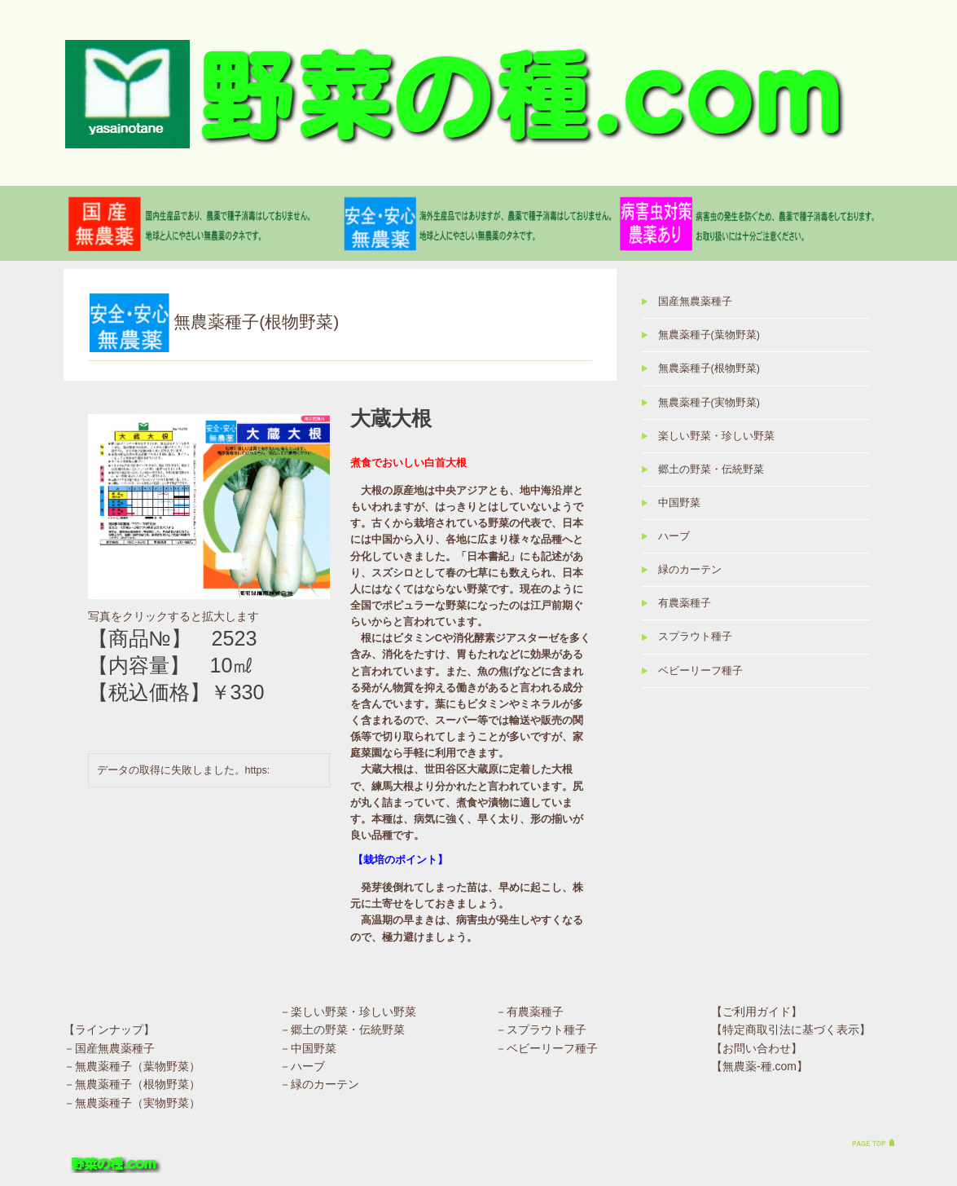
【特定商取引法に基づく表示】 (791, 1030)
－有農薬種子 (529, 1011)
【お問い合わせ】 (756, 1048)
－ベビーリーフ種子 (546, 1048)
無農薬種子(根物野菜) (709, 368)
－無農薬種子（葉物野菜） (132, 1066)
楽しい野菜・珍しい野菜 (716, 436)
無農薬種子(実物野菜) (709, 402)
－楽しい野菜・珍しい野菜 (347, 1011)
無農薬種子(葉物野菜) (709, 335)
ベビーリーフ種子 (700, 671)
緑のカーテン (690, 569)
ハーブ (674, 536)
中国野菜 (679, 503)
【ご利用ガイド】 (756, 1011)
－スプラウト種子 (540, 1030)
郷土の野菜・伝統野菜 (711, 469)
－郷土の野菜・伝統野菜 (342, 1030)
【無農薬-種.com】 (759, 1066)
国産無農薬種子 (695, 301)
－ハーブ (302, 1066)
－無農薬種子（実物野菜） (132, 1102)
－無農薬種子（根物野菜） (132, 1084)
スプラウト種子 (695, 636)
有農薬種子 (684, 603)
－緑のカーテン (319, 1084)
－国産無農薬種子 (109, 1048)
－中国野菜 (307, 1048)
